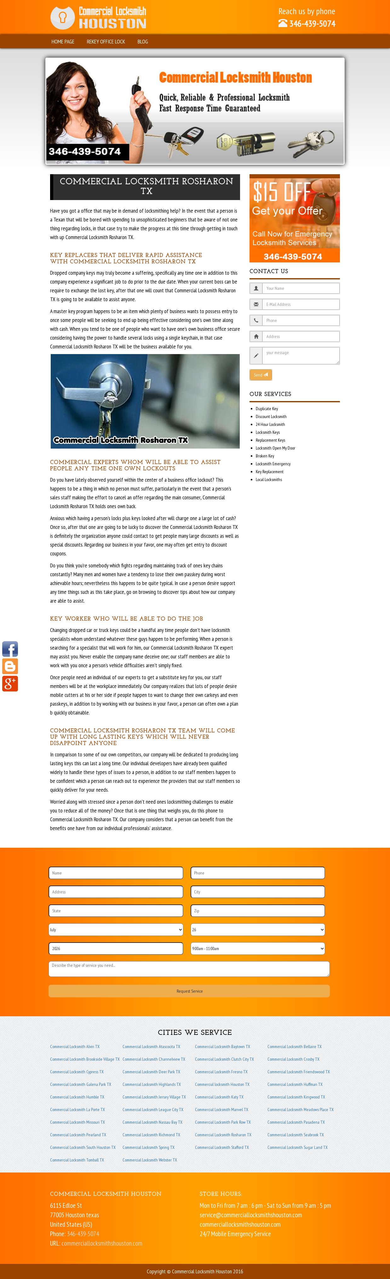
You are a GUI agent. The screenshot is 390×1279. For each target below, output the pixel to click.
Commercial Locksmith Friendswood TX (298, 1072)
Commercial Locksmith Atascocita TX (151, 1046)
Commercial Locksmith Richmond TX (151, 1135)
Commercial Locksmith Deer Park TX (151, 1072)
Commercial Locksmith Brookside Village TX (85, 1059)
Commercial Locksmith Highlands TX (152, 1084)
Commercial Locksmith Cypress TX (77, 1072)
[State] (116, 910)
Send (261, 375)
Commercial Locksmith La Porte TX (77, 1109)
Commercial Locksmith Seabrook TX (295, 1135)
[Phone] (258, 873)
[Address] (116, 892)
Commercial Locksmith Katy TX (219, 1097)
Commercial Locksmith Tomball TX (77, 1160)
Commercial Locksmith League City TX (153, 1109)
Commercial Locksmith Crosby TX (293, 1059)
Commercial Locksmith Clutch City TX (224, 1059)
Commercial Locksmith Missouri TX (77, 1122)
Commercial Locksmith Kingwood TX (296, 1097)
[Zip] (258, 910)
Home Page (63, 41)
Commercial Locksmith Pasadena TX (296, 1122)
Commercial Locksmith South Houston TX (83, 1147)
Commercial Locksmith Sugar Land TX (297, 1147)
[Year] (116, 948)
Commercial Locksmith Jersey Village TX (154, 1097)
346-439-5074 (306, 23)
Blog (143, 41)
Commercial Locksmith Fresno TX (221, 1072)
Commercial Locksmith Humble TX (77, 1097)
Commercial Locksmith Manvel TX (221, 1109)
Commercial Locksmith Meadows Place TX (300, 1109)
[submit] (189, 991)
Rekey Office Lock (106, 41)
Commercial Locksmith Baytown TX (222, 1046)
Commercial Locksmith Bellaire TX (294, 1046)
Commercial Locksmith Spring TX (149, 1147)
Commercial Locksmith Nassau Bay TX (152, 1122)
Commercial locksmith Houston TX (222, 1084)
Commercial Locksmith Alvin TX (75, 1046)
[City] (258, 892)
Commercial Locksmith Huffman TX (295, 1084)
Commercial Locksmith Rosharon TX (223, 1135)
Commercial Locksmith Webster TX (150, 1160)
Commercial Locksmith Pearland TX (78, 1135)
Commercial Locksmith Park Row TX (223, 1122)
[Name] (116, 873)
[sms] (189, 969)
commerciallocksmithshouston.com (101, 1243)
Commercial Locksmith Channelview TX (154, 1059)
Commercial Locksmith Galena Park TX (80, 1084)
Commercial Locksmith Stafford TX (222, 1147)
